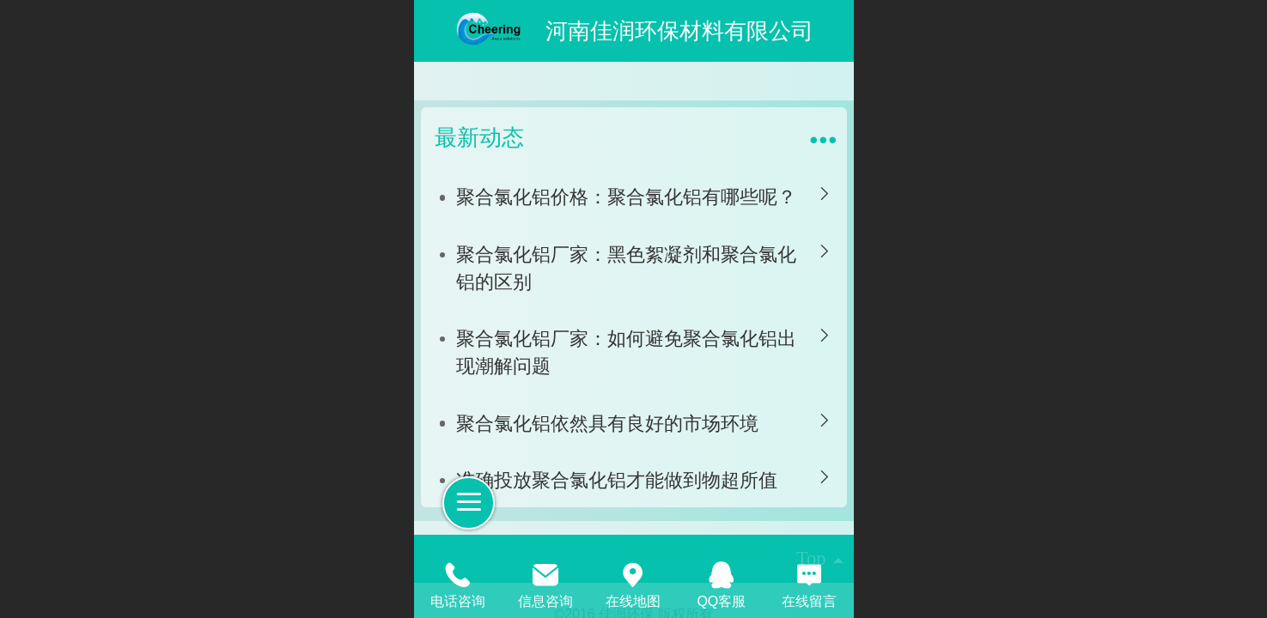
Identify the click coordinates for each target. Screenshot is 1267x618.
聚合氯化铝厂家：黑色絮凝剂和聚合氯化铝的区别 (626, 268)
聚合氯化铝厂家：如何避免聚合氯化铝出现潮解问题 (626, 352)
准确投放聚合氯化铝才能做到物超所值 (616, 480)
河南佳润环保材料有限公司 (679, 31)
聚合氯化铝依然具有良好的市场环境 (607, 423)
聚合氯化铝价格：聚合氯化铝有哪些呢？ (626, 197)
